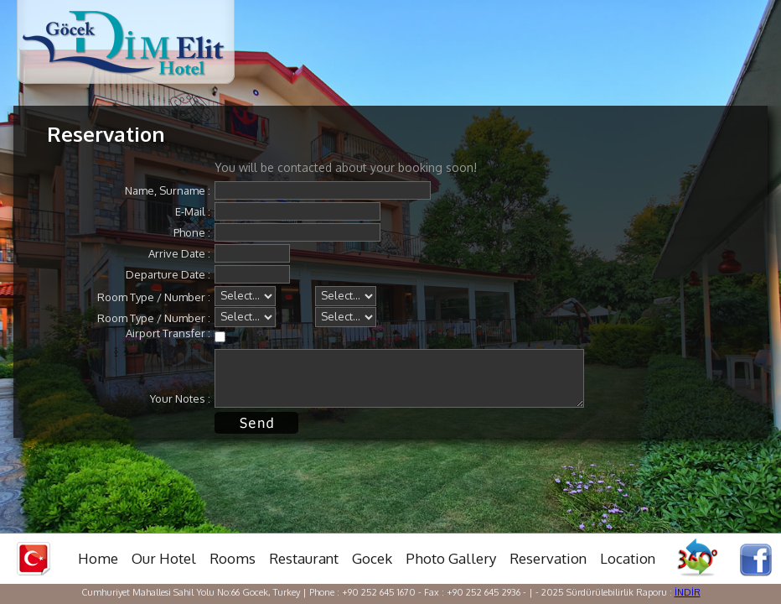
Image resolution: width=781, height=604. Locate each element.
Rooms (232, 558)
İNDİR (688, 592)
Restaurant (304, 558)
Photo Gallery (451, 558)
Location (627, 558)
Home (98, 558)
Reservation (548, 558)
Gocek (372, 558)
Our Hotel (164, 558)
